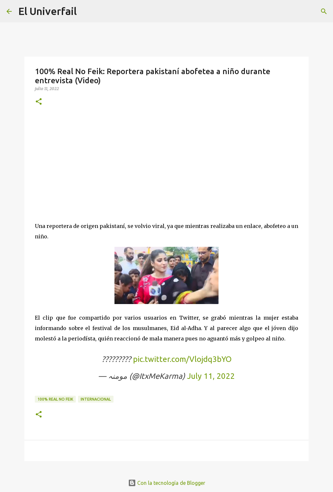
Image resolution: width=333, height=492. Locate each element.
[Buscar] (324, 11)
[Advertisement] (166, 162)
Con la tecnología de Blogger (166, 483)
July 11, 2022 (211, 376)
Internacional (96, 399)
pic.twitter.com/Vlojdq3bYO (182, 359)
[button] (39, 102)
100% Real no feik (55, 399)
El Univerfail (47, 11)
